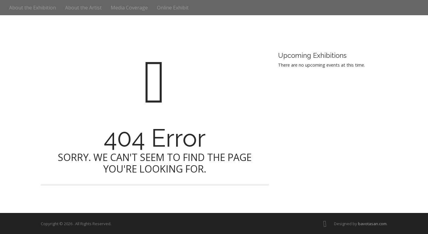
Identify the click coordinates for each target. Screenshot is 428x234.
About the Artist (83, 7)
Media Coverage (129, 7)
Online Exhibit (173, 7)
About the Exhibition (32, 7)
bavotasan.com (372, 223)
